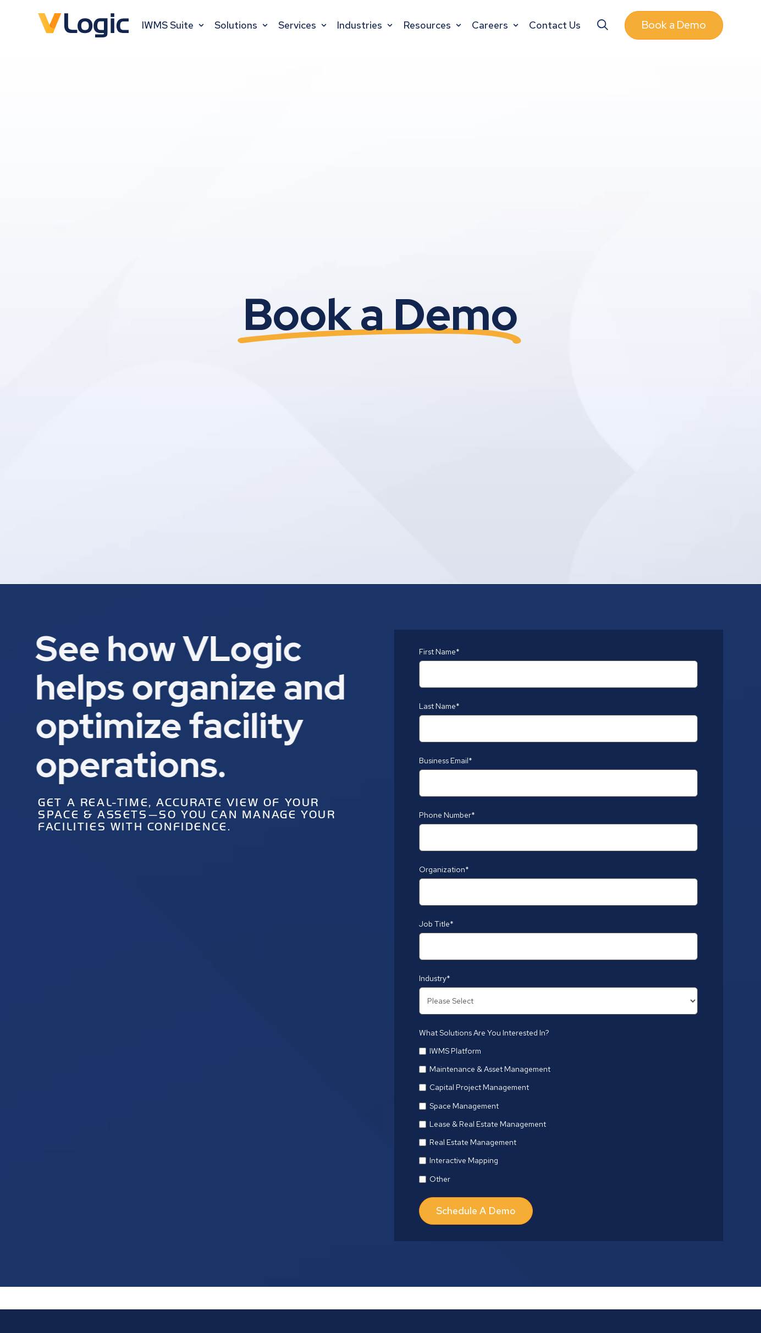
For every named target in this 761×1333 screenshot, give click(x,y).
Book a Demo (674, 25)
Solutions (242, 25)
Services (303, 25)
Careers (496, 25)
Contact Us (555, 25)
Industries (366, 25)
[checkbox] (558, 1115)
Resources (433, 25)
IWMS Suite (174, 25)
